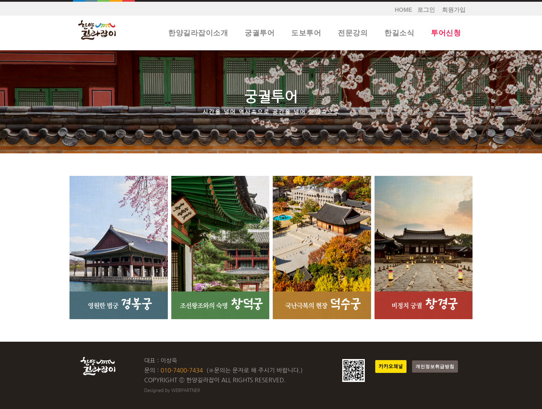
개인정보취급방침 (435, 366)
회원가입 (454, 10)
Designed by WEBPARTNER (172, 390)
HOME (403, 10)
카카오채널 (391, 366)
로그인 (426, 10)
